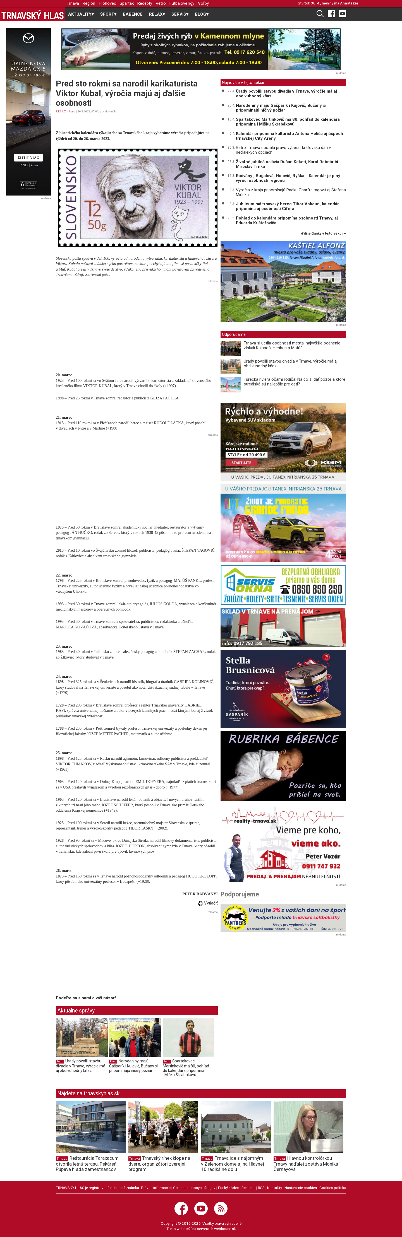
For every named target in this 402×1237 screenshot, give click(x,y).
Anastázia (349, 3)
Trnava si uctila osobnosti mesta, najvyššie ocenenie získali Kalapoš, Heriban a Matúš (292, 345)
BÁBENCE (133, 14)
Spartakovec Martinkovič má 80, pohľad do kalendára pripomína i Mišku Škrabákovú (186, 1068)
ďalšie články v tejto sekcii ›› (323, 233)
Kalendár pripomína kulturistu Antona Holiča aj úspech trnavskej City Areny (289, 136)
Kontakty (274, 1187)
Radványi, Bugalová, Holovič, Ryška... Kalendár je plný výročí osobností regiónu (288, 178)
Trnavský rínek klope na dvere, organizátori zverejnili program (159, 1163)
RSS (261, 1187)
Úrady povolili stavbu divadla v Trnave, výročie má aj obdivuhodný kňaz (80, 1065)
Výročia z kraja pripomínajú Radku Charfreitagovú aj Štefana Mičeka (291, 192)
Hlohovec (107, 3)
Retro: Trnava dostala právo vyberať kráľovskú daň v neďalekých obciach (283, 150)
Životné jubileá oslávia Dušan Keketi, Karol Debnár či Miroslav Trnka (287, 164)
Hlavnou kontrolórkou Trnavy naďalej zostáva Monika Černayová (306, 1163)
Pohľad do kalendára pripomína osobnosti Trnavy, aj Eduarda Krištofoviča (287, 220)
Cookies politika (332, 1187)
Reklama (248, 1187)
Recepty (144, 3)
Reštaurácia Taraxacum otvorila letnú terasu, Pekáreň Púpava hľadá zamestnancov (87, 1163)
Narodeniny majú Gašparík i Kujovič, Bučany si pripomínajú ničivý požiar (133, 1065)
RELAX (61, 111)
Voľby (203, 3)
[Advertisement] (137, 323)
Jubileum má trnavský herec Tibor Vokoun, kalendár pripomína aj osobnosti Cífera (287, 206)
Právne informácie (156, 1187)
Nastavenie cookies (300, 1187)
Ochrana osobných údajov (194, 1187)
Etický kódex (228, 1187)
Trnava (73, 3)
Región (89, 3)
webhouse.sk (225, 1228)
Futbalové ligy (181, 3)
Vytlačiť (208, 903)
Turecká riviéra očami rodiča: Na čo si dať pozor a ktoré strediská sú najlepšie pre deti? (294, 382)
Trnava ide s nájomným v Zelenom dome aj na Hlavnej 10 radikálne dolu (232, 1163)
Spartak (127, 3)
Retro (161, 3)
